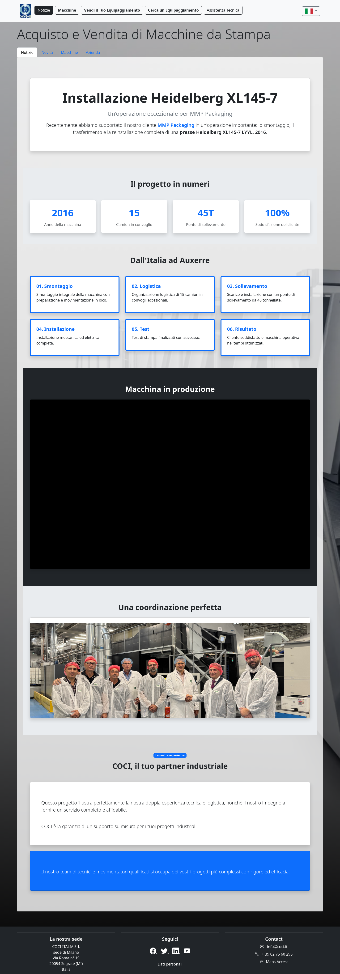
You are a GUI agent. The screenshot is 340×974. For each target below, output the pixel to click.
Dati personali (170, 964)
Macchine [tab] (69, 52)
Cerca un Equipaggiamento (173, 10)
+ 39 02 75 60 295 (274, 954)
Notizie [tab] (27, 52)
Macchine (67, 10)
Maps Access (273, 961)
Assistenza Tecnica (223, 10)
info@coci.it (273, 946)
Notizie (44, 10)
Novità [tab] (47, 52)
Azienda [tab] (93, 52)
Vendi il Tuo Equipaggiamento (112, 10)
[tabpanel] (170, 484)
